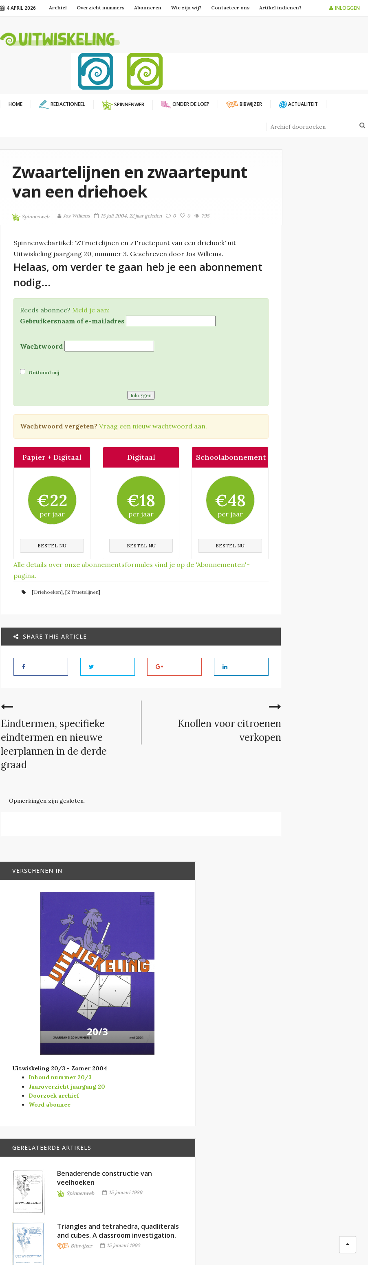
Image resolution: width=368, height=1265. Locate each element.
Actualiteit (217, 1081)
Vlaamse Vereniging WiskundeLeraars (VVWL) (138, 1108)
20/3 (323, 426)
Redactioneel (220, 1133)
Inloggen (344, 7)
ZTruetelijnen (81, 634)
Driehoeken (46, 634)
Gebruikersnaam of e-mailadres (71, 351)
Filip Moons (253, 1244)
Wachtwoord (40, 377)
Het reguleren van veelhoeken (330, 791)
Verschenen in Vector (233, 1160)
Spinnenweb (31, 236)
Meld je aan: (90, 340)
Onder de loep (221, 1120)
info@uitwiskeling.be (28, 1145)
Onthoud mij (39, 402)
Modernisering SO (226, 1107)
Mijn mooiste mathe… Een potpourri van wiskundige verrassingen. (333, 881)
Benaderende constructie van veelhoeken (333, 600)
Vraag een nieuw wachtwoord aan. (152, 456)
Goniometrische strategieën (336, 966)
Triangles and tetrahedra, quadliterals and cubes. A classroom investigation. (333, 696)
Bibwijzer (322, 737)
